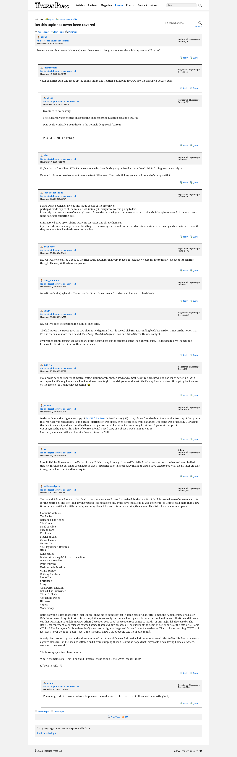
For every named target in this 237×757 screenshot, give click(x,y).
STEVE (44, 37)
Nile (46, 155)
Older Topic (59, 711)
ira (45, 449)
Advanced (198, 27)
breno (50, 683)
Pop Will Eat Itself (96, 418)
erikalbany (49, 246)
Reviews (92, 5)
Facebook (197, 750)
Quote (195, 58)
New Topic (58, 32)
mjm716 (48, 365)
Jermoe (47, 405)
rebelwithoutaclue (53, 193)
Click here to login (47, 733)
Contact (142, 5)
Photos (130, 5)
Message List (43, 32)
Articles (80, 5)
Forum (119, 5)
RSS (126, 717)
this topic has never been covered (53, 41)
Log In (51, 19)
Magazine (106, 5)
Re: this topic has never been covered (58, 71)
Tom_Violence (51, 280)
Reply (185, 58)
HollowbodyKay (52, 486)
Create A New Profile (67, 19)
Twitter (200, 750)
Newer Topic (43, 711)
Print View (72, 32)
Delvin (47, 311)
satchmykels (50, 68)
